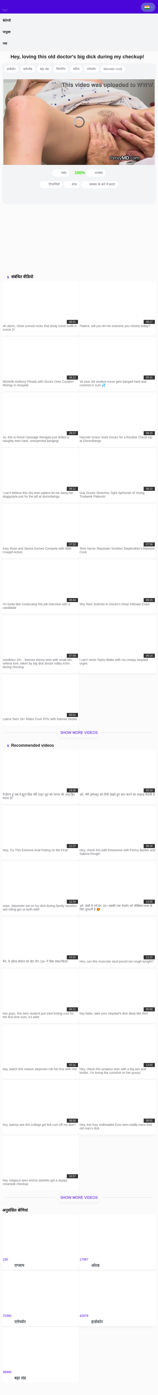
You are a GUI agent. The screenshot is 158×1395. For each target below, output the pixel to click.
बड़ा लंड (44, 69)
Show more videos (79, 733)
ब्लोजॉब (27, 69)
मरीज (76, 69)
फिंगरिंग (60, 69)
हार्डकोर (11, 69)
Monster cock (113, 69)
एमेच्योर (91, 69)
